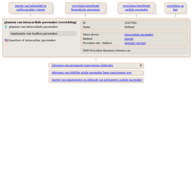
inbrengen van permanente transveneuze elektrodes (82, 65)
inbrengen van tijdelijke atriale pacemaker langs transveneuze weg (92, 72)
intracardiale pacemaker (138, 34)
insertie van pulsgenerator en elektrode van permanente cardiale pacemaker (97, 80)
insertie (128, 38)
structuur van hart (135, 43)
